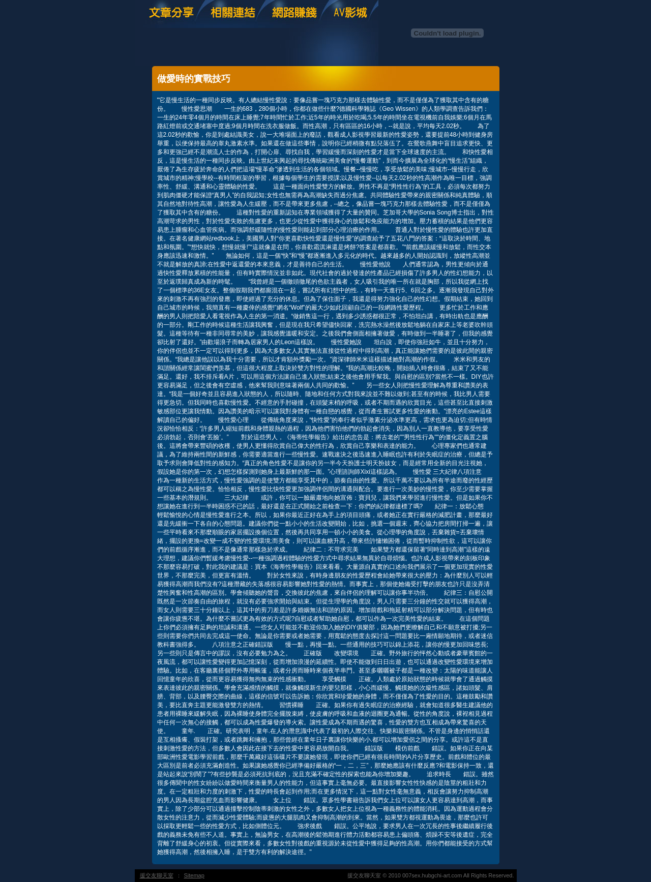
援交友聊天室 (156, 875)
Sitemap (194, 875)
